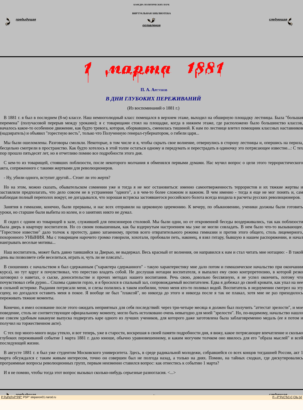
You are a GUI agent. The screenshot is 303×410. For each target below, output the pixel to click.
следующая (278, 19)
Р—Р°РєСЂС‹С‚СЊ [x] (287, 397)
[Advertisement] (157, 43)
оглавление (151, 25)
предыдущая (26, 19)
